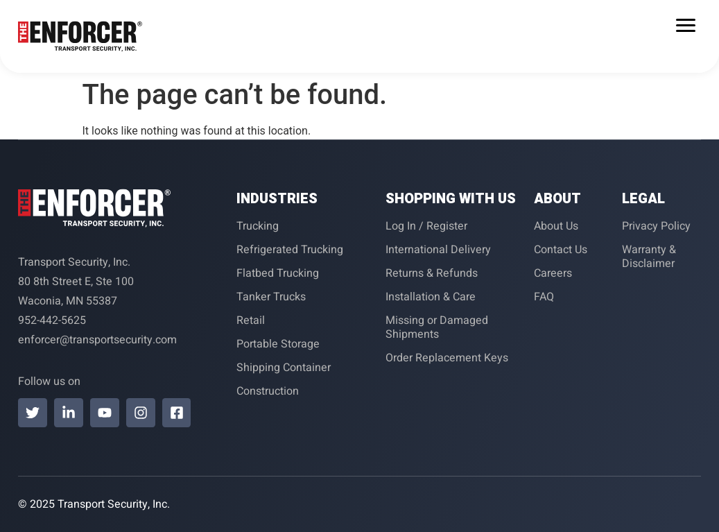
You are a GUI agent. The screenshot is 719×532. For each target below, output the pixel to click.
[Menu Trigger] (685, 25)
